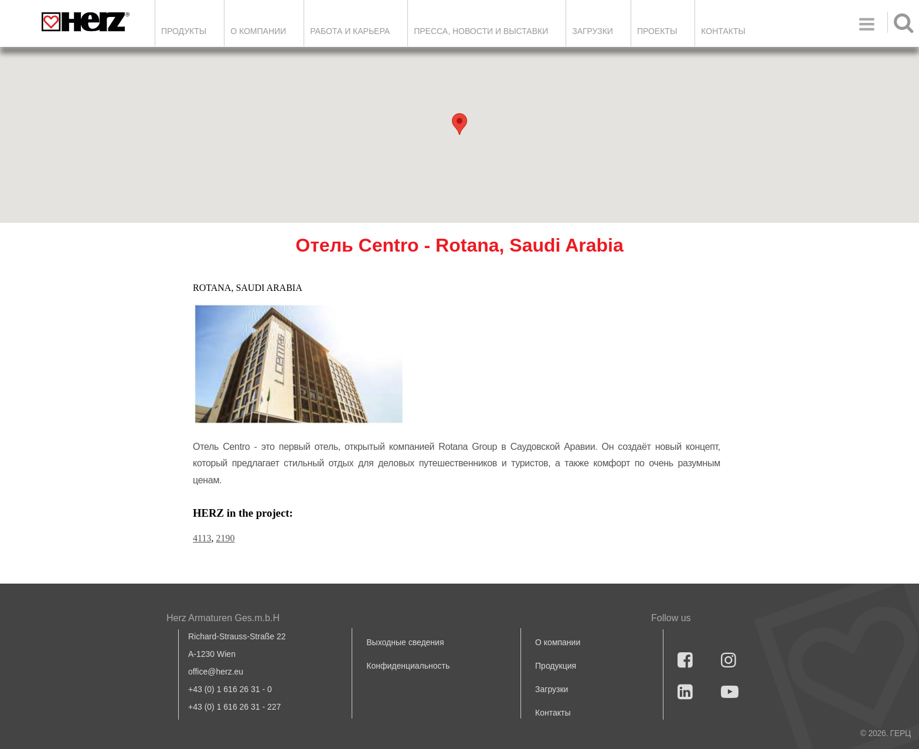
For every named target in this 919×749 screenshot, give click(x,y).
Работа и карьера (350, 31)
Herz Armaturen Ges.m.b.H (223, 618)
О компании (258, 31)
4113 (202, 538)
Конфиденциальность (408, 665)
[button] (459, 124)
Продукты (183, 31)
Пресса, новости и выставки (481, 31)
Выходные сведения (405, 642)
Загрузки (551, 689)
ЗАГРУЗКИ (592, 31)
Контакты (723, 31)
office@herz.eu (215, 671)
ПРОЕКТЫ (657, 31)
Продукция (555, 665)
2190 (225, 538)
